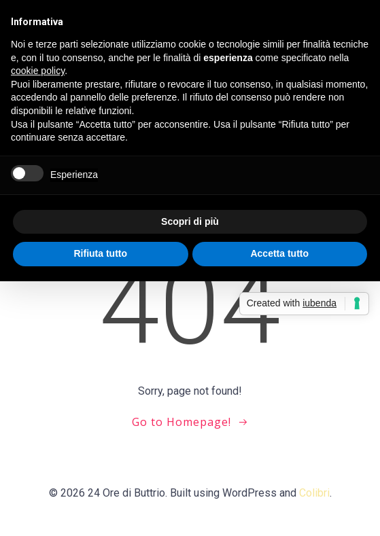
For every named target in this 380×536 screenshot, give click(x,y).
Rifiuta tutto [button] (100, 253)
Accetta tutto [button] (279, 253)
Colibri (314, 492)
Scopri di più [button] (190, 221)
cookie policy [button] (38, 70)
